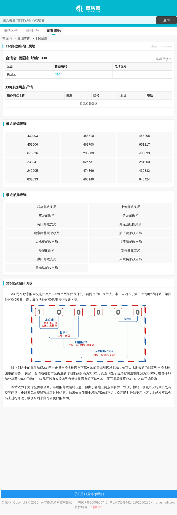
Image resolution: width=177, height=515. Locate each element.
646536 (32, 153)
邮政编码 (54, 31)
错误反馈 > (163, 59)
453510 (88, 136)
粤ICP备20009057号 (92, 502)
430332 (144, 170)
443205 (144, 136)
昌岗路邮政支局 (46, 268)
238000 (88, 153)
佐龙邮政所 (131, 215)
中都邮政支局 (130, 207)
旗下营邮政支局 (130, 233)
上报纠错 (96, 507)
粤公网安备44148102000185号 (132, 502)
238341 (32, 162)
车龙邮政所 (47, 215)
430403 (32, 136)
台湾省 (11, 58)
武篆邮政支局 (46, 207)
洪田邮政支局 (46, 259)
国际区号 (32, 31)
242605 (32, 170)
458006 (32, 144)
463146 (88, 179)
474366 (88, 170)
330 (44, 58)
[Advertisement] (87, 443)
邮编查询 (23, 38)
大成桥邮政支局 (46, 242)
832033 (32, 179)
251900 (144, 162)
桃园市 (24, 58)
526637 (88, 162)
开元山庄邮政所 (130, 224)
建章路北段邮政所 (46, 233)
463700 (88, 144)
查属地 (7, 38)
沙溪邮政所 (47, 250)
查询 (166, 20)
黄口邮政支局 (46, 224)
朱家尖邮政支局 (130, 259)
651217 (144, 144)
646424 (144, 179)
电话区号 (11, 31)
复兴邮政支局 (130, 250)
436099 (144, 153)
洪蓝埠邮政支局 (130, 242)
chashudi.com (161, 46)
